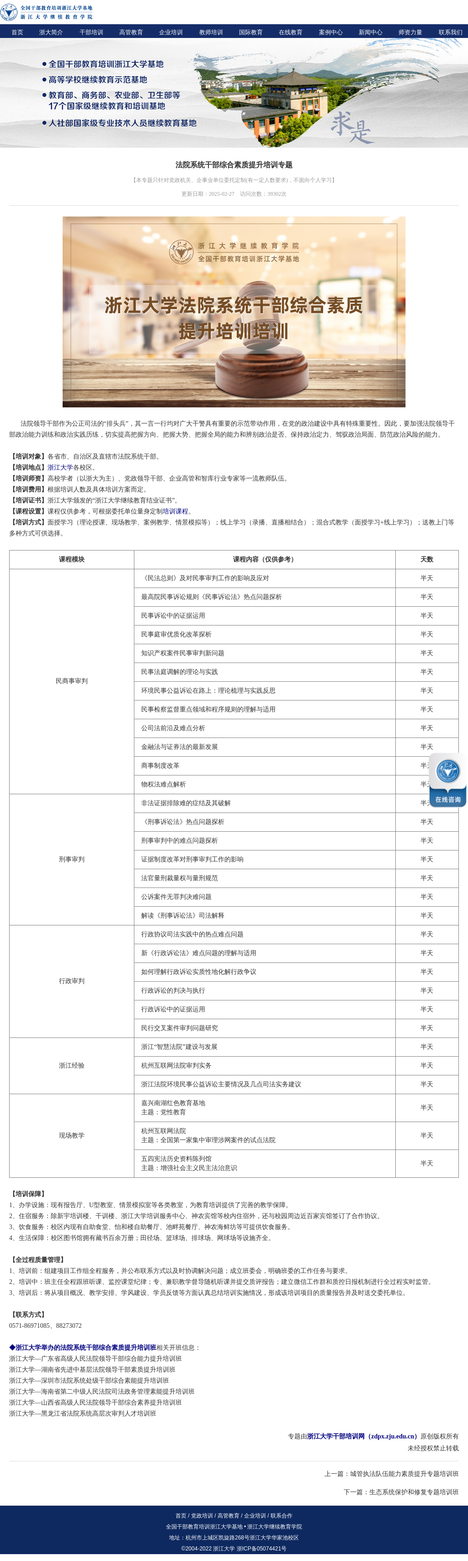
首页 (17, 32)
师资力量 (410, 32)
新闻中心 (371, 32)
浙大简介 (51, 32)
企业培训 (171, 32)
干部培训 (91, 32)
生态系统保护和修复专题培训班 (414, 1492)
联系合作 (281, 1516)
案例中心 (331, 32)
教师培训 (211, 32)
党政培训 (202, 1516)
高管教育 (131, 32)
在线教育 (291, 32)
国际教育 (251, 32)
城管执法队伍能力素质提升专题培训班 (404, 1473)
